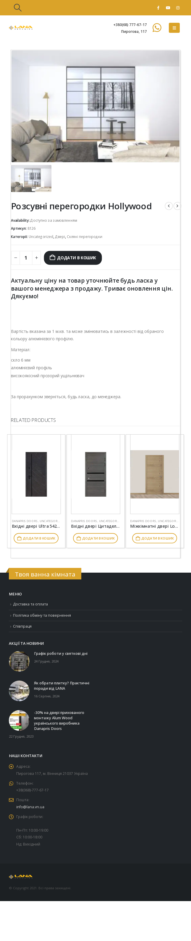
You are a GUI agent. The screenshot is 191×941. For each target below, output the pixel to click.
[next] (178, 206)
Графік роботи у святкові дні (61, 653)
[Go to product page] (36, 474)
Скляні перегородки (84, 236)
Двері (60, 236)
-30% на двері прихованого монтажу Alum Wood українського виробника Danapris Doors (59, 720)
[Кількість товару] (26, 258)
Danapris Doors (25, 521)
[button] (17, 8)
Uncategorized (41, 236)
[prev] (169, 206)
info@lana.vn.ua (30, 808)
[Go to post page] (19, 661)
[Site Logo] (21, 28)
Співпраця (22, 626)
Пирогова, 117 (134, 31)
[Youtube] (168, 8)
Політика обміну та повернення (42, 615)
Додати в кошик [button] (39, 538)
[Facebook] (158, 8)
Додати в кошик (76, 257)
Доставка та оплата (30, 604)
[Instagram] (178, 8)
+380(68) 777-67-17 (130, 24)
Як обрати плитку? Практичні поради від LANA (61, 686)
